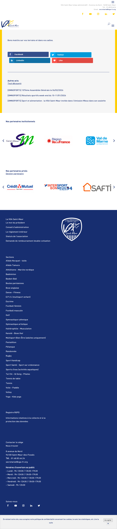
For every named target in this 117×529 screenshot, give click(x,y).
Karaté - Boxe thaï (14, 327)
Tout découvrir (15, 78)
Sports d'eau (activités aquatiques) (22, 364)
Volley (8, 386)
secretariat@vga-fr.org (107, 9)
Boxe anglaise (12, 282)
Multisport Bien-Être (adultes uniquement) (26, 332)
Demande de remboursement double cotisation (28, 235)
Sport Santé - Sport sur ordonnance (22, 359)
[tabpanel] (58, 86)
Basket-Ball (11, 273)
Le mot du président (15, 217)
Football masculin (14, 305)
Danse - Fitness (13, 287)
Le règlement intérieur (16, 226)
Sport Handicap (13, 355)
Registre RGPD (13, 407)
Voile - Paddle (12, 382)
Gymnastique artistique (17, 318)
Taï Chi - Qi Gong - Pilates (18, 368)
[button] (3, 134)
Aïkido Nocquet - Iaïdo (16, 255)
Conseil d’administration (17, 221)
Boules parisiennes (15, 277)
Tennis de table (13, 373)
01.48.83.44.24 (18, 452)
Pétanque (10, 341)
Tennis (9, 377)
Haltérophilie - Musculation (19, 323)
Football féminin (13, 300)
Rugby (8, 350)
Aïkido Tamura (13, 259)
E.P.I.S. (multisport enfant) (18, 291)
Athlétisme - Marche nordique (20, 264)
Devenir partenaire (15, 168)
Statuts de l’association (17, 230)
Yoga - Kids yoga (13, 391)
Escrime (9, 296)
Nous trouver (12, 440)
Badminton (11, 268)
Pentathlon (11, 336)
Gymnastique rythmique (17, 314)
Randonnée (11, 345)
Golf (8, 309)
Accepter (108, 520)
